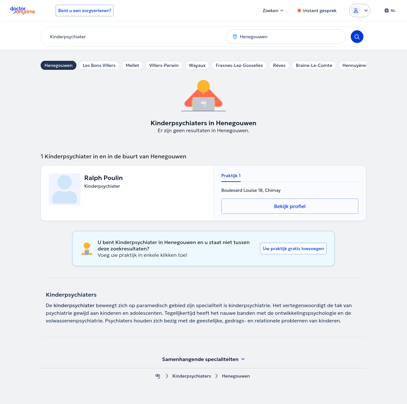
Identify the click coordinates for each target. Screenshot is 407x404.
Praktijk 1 (231, 175)
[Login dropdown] (359, 10)
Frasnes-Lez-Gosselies (239, 65)
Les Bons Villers (99, 65)
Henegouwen (58, 65)
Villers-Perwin (163, 65)
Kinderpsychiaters (191, 376)
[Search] (357, 36)
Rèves (279, 65)
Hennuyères (355, 65)
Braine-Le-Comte (314, 65)
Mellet (132, 65)
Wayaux (197, 65)
